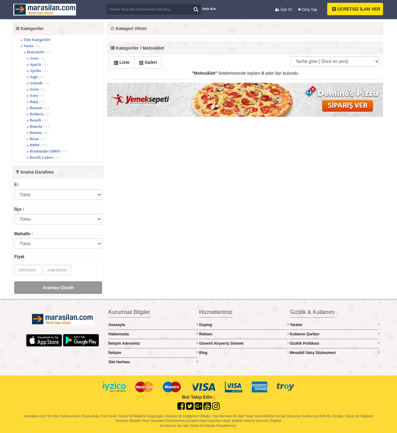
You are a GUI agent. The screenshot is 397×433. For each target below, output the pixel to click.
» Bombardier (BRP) (47, 151)
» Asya (35, 95)
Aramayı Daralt (58, 287)
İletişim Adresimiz (153, 343)
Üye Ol (283, 9)
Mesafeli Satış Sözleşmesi (335, 352)
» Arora (36, 89)
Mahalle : (23, 233)
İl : (16, 184)
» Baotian (38, 107)
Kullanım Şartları (335, 334)
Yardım (335, 324)
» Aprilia (37, 70)
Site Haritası (153, 362)
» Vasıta (30, 45)
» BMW (37, 145)
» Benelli (37, 120)
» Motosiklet (37, 52)
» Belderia (38, 114)
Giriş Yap (307, 9)
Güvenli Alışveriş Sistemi (244, 343)
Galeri (148, 62)
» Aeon (36, 58)
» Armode (38, 83)
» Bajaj (36, 101)
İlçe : (19, 209)
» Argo (35, 76)
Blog (244, 352)
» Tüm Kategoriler (35, 39)
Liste (122, 62)
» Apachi (37, 64)
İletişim (153, 352)
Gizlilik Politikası (335, 343)
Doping (244, 324)
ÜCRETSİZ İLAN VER (356, 9)
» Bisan (36, 138)
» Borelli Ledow (43, 157)
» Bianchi (38, 126)
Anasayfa (153, 324)
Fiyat (19, 256)
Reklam (244, 334)
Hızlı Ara (209, 9)
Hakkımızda (153, 334)
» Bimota (37, 132)
